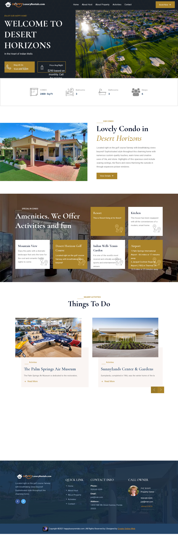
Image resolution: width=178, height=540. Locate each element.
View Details (107, 176)
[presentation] (154, 396)
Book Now (165, 4)
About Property (102, 4)
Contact (127, 4)
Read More (31, 383)
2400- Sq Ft (46, 93)
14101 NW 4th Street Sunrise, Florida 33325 (106, 513)
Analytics (146, 512)
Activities (116, 4)
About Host (86, 4)
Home (75, 4)
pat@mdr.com (97, 503)
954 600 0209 (96, 495)
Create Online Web (126, 535)
